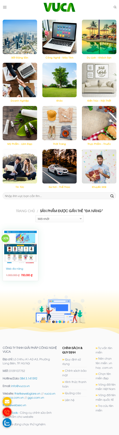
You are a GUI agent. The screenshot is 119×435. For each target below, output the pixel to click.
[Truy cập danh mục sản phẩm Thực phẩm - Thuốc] (99, 127)
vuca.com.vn (15, 397)
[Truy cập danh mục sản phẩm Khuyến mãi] (99, 170)
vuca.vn (49, 393)
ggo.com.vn (36, 397)
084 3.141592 (28, 378)
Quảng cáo (73, 393)
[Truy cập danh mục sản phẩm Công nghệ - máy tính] (59, 41)
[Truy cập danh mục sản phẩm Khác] (59, 84)
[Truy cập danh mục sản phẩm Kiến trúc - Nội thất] (99, 84)
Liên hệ (69, 400)
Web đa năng (14, 268)
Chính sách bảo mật (74, 373)
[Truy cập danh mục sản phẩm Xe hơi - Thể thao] (59, 170)
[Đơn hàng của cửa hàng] (59, 218)
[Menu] (5, 7)
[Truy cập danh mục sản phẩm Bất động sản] (20, 41)
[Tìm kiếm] (115, 7)
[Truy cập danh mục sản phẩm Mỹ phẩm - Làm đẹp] (20, 127)
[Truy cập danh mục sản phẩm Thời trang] (59, 127)
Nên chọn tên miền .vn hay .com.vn (104, 362)
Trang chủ (25, 210)
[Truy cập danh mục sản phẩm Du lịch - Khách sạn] (99, 41)
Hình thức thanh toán (74, 384)
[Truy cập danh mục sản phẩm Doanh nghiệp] (20, 84)
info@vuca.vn (20, 386)
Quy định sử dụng (71, 361)
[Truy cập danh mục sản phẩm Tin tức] (20, 170)
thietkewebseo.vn (14, 405)
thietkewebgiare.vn (27, 393)
